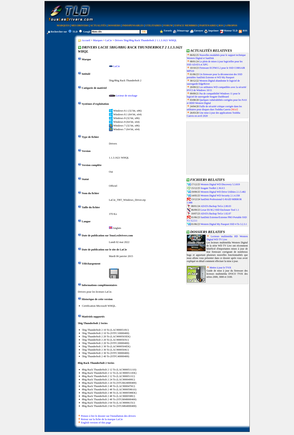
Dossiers (114, 25)
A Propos (231, 25)
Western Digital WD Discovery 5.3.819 (220, 184)
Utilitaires (153, 25)
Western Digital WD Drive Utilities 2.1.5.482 (223, 191)
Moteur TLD (231, 30)
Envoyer (198, 30)
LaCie (108, 40)
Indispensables (133, 25)
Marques (63, 25)
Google (87, 31)
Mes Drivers (79, 25)
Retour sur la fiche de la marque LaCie (102, 419)
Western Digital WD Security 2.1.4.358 (220, 195)
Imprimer (213, 30)
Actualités (98, 25)
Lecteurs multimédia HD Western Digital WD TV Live (227, 238)
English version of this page (96, 422)
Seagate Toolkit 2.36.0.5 (213, 188)
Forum (168, 25)
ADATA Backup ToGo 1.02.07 (216, 213)
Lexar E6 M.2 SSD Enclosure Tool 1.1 (220, 209)
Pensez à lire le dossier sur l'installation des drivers (108, 415)
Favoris (168, 30)
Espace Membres (185, 25)
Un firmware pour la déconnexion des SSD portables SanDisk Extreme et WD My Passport (214, 76)
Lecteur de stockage (126, 95)
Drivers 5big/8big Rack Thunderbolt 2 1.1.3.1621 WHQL (146, 40)
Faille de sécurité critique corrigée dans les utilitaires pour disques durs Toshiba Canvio (214, 108)
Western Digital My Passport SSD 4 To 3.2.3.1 (224, 224)
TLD (75, 31)
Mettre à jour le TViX (220, 267)
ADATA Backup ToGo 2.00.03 (216, 206)
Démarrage (183, 30)
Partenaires (208, 25)
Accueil (86, 40)
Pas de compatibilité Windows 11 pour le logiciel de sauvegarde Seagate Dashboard (213, 95)
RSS (221, 25)
